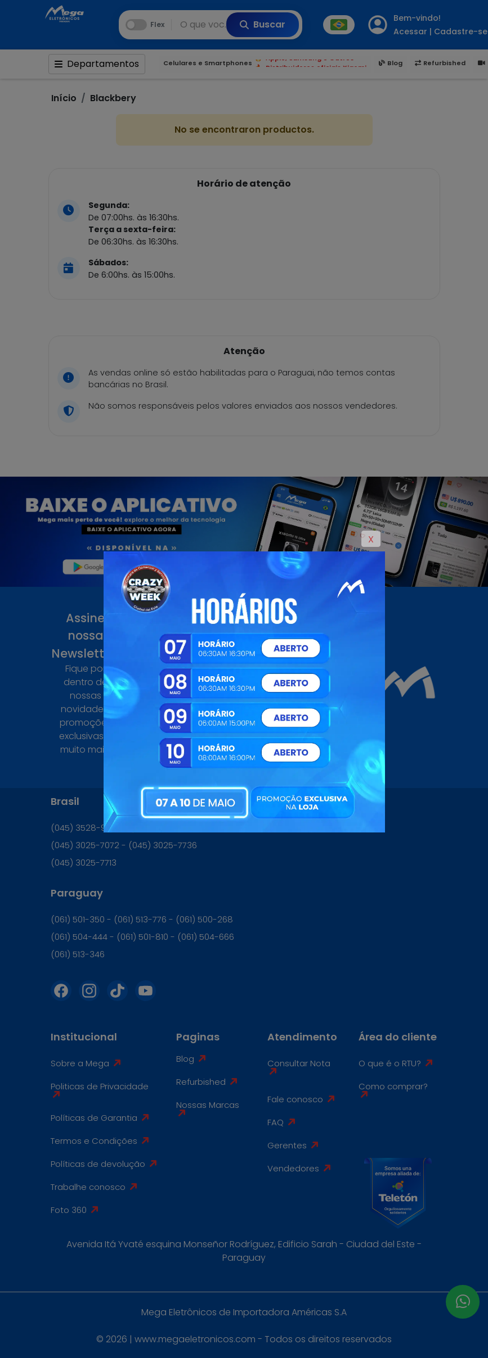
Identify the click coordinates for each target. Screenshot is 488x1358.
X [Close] (371, 539)
